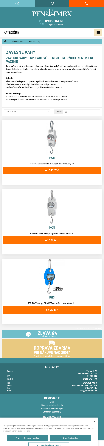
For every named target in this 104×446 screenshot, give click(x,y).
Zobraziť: (59, 112)
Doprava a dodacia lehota (52, 405)
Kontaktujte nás (52, 421)
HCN (52, 228)
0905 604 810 (55, 21)
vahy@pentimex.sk (55, 24)
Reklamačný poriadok (52, 424)
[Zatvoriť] (94, 435)
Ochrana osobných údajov (52, 408)
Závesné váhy (18, 41)
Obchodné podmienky (52, 411)
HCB (52, 158)
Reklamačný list (52, 428)
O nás (52, 402)
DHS (52, 297)
